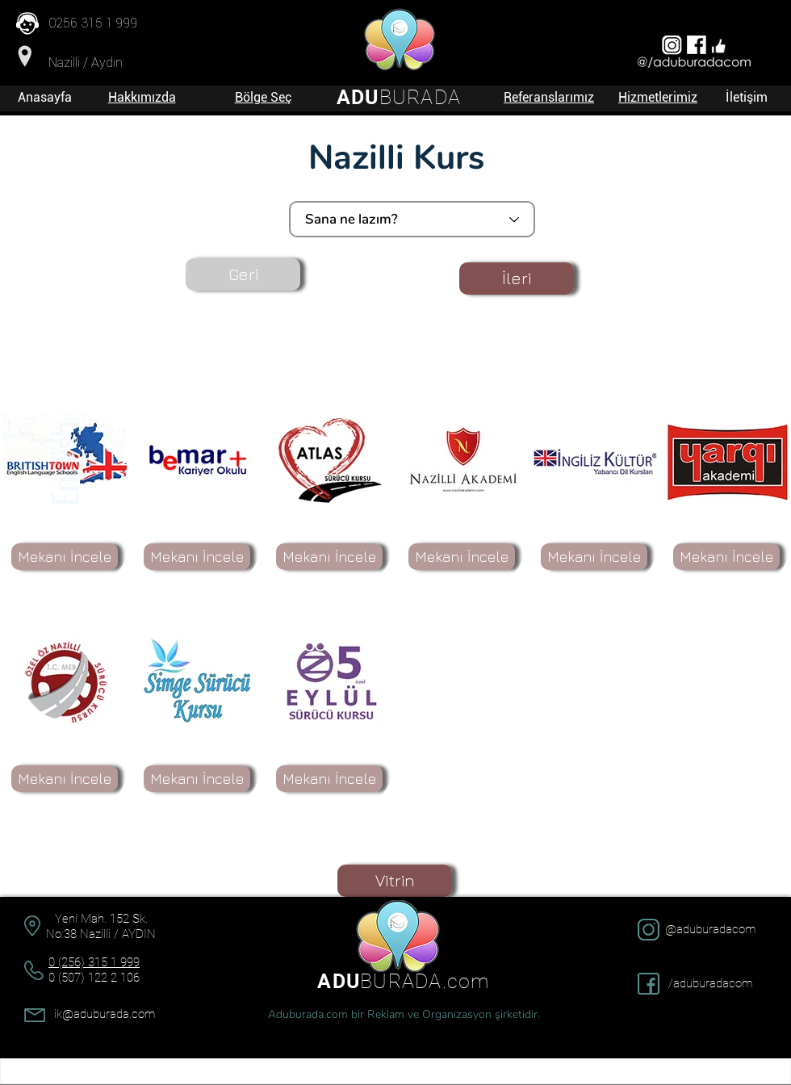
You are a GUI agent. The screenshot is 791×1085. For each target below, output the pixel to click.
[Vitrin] (394, 881)
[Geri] (243, 274)
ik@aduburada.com (104, 1014)
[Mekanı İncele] (64, 556)
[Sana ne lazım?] (412, 219)
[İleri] (516, 278)
